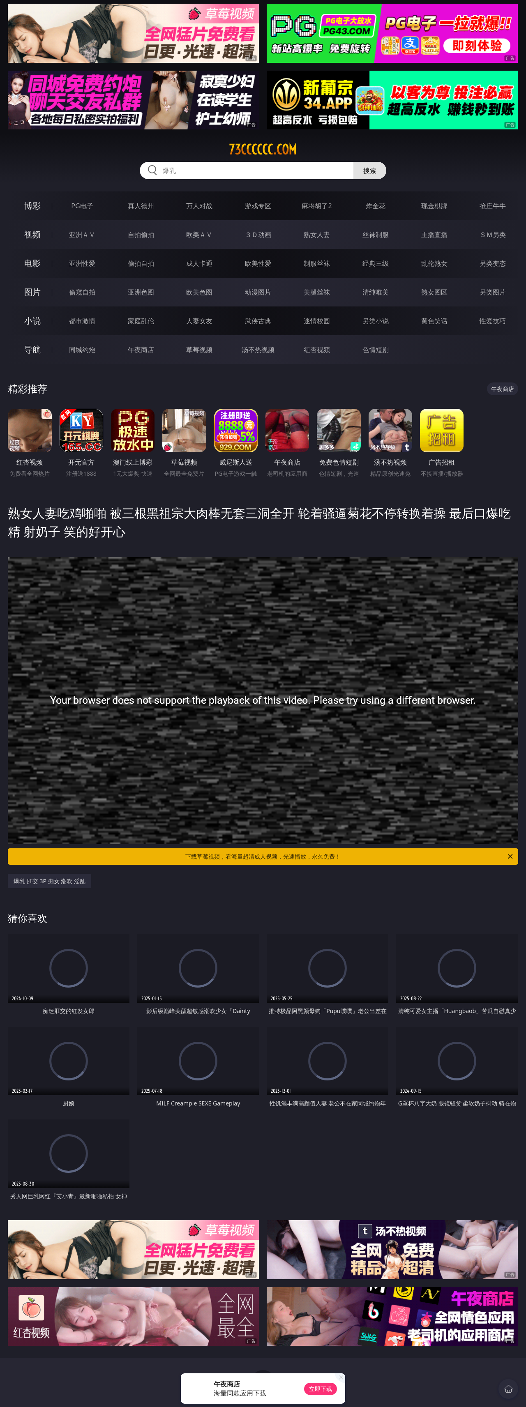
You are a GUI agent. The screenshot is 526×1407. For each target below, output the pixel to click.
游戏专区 (258, 205)
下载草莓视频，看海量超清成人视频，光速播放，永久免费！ (349, 856)
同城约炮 (82, 349)
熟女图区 (434, 292)
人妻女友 (199, 320)
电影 (32, 263)
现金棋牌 (434, 205)
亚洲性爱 (82, 263)
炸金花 (375, 205)
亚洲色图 (141, 292)
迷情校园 (317, 320)
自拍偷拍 (141, 234)
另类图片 (493, 292)
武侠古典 (258, 320)
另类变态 (493, 263)
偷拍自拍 (141, 263)
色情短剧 (375, 349)
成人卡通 (199, 263)
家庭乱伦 (141, 320)
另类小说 (375, 320)
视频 (32, 234)
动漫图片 (258, 292)
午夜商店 (141, 349)
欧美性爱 (258, 263)
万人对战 (199, 205)
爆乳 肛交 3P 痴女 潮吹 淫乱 (49, 881)
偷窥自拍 (82, 292)
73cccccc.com (263, 149)
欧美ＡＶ (199, 234)
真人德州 (141, 205)
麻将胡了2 (317, 205)
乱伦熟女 (434, 263)
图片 (32, 291)
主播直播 (434, 234)
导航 (32, 349)
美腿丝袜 (317, 292)
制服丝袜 (317, 263)
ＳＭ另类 (493, 234)
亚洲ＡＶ (82, 234)
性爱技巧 (493, 320)
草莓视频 (199, 349)
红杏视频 (317, 349)
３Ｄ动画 (258, 234)
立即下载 (320, 1389)
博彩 (32, 205)
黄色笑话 (434, 320)
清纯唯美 (375, 292)
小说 (32, 320)
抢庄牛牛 (493, 205)
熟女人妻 (317, 234)
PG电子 (82, 205)
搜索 (369, 170)
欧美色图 (199, 292)
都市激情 (82, 320)
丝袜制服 (375, 234)
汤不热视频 (258, 349)
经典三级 (375, 263)
